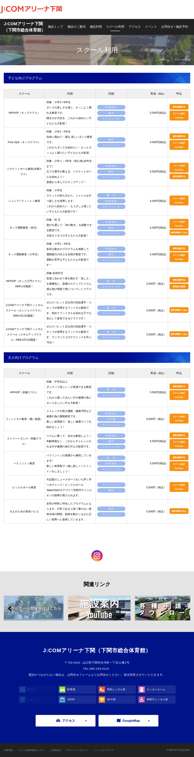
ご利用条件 (55, 750)
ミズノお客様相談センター (31, 750)
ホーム (165, 59)
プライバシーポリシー (77, 750)
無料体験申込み (179, 511)
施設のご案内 (76, 26)
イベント (151, 26)
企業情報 (8, 750)
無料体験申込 (179, 107)
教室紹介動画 (179, 286)
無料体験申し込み (179, 232)
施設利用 (96, 26)
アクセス (135, 26)
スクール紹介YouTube (179, 115)
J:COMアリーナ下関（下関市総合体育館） (24, 26)
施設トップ (55, 26)
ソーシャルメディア (103, 750)
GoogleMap (128, 721)
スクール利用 (115, 26)
